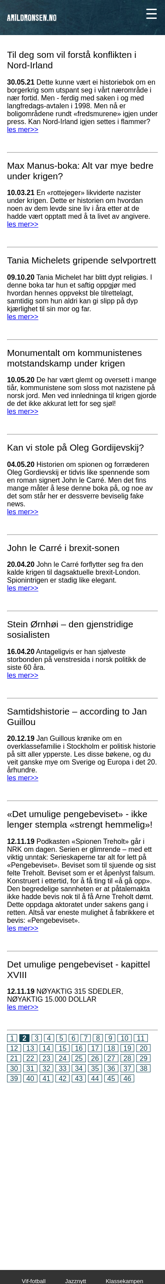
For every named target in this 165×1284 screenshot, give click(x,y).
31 (30, 1068)
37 (128, 1068)
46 (128, 1078)
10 (124, 1038)
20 (143, 1048)
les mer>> (22, 129)
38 (143, 1068)
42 (62, 1078)
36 (111, 1068)
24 (62, 1058)
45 (111, 1078)
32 (47, 1068)
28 (128, 1058)
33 (62, 1068)
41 (47, 1078)
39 (14, 1078)
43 (79, 1078)
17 (95, 1048)
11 (141, 1038)
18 (111, 1048)
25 (79, 1058)
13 (30, 1048)
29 (143, 1058)
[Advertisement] (82, 1170)
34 (79, 1068)
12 (14, 1048)
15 (62, 1048)
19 (128, 1048)
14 (47, 1048)
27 (111, 1058)
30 (14, 1068)
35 (95, 1068)
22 (30, 1058)
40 (30, 1078)
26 (95, 1058)
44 (95, 1078)
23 (47, 1058)
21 (14, 1058)
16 (79, 1048)
